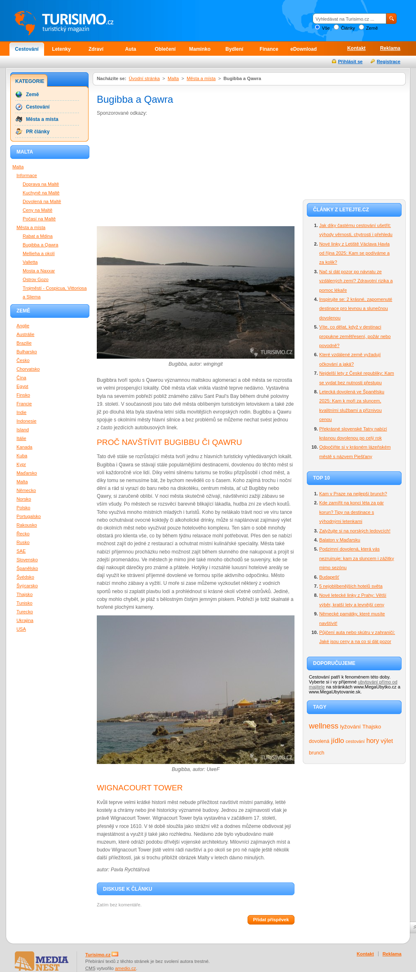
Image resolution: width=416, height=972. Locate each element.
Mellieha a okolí (39, 253)
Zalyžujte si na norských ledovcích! (354, 530)
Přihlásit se (350, 61)
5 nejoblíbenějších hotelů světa (351, 586)
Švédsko (25, 577)
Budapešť (329, 577)
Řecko (23, 533)
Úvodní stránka (144, 78)
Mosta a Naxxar (39, 270)
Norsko (23, 499)
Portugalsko (28, 516)
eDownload (303, 49)
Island (22, 429)
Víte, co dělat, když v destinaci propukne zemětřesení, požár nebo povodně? (355, 336)
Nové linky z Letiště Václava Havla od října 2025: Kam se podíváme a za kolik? (354, 253)
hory (373, 740)
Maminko (199, 49)
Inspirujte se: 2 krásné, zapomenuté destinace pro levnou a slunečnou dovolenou (355, 308)
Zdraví (96, 49)
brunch (316, 753)
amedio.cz (125, 968)
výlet (387, 741)
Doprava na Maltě (41, 184)
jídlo (337, 740)
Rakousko (26, 525)
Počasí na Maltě (39, 218)
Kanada (24, 447)
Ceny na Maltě (37, 210)
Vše (326, 28)
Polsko (23, 507)
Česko (23, 360)
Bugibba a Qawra (40, 244)
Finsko (23, 395)
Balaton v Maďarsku (339, 539)
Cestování (26, 49)
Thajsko (371, 727)
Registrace (388, 61)
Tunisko (24, 603)
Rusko (23, 542)
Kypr (21, 464)
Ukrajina (24, 620)
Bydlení (234, 49)
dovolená (319, 741)
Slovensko (27, 559)
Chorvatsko (28, 369)
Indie (21, 412)
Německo (26, 490)
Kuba (21, 455)
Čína (21, 377)
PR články (37, 132)
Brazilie (24, 343)
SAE (21, 551)
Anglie (22, 325)
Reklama (390, 48)
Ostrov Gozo (36, 279)
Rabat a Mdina (38, 236)
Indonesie (26, 421)
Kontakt (356, 48)
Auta (130, 49)
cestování (355, 741)
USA (21, 629)
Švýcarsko (27, 585)
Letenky (61, 49)
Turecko (24, 611)
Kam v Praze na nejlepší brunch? (353, 493)
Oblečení (165, 49)
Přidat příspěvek (271, 919)
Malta (173, 78)
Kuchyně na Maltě (41, 192)
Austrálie (25, 334)
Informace (26, 175)
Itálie (21, 438)
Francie (24, 403)
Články (348, 28)
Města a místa (201, 78)
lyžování (350, 727)
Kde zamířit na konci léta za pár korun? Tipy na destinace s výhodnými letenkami (351, 512)
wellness (324, 725)
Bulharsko (26, 351)
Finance (268, 49)
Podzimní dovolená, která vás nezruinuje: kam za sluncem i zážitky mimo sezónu (356, 558)
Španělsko (27, 568)
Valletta (30, 262)
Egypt (22, 386)
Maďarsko (26, 473)
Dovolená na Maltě (42, 201)
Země (372, 28)
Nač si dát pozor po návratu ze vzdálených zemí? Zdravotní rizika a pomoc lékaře (356, 281)
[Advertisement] (149, 173)
